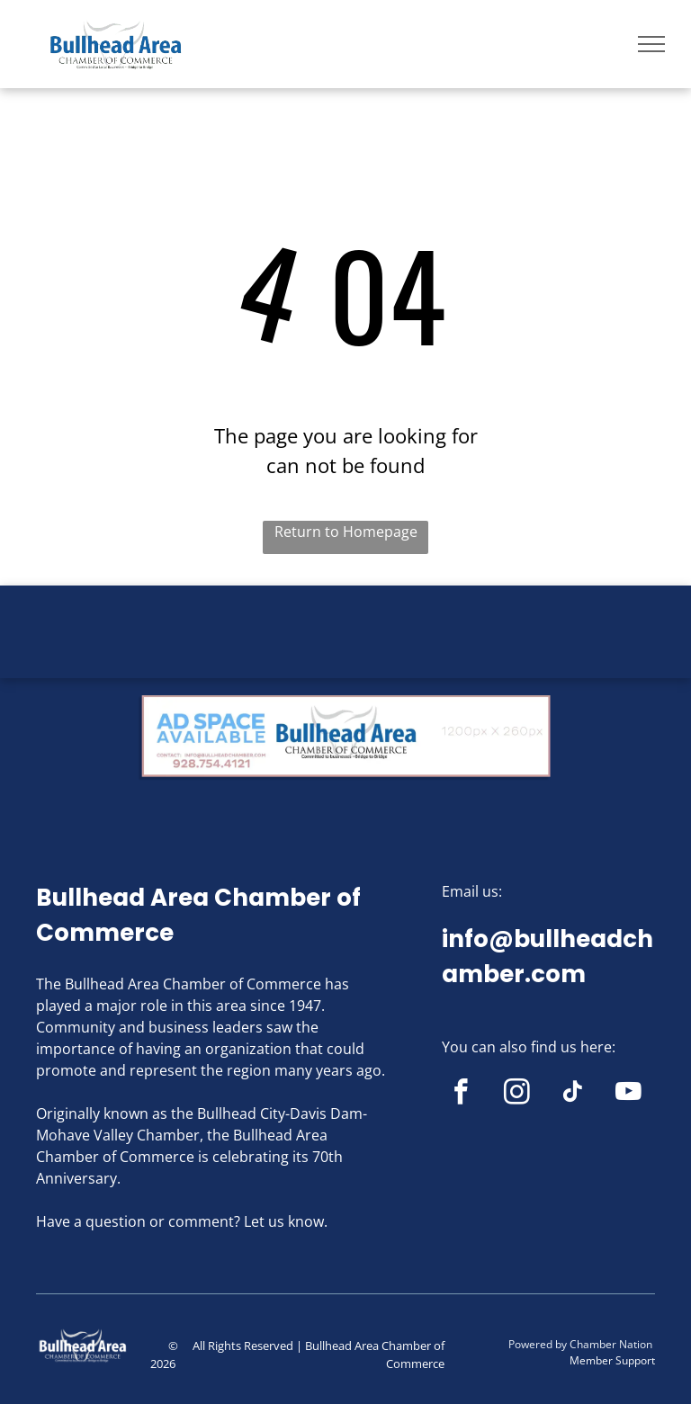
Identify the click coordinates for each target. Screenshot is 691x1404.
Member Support (612, 1360)
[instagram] (517, 1094)
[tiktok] (572, 1094)
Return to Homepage (345, 531)
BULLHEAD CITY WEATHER (345, 653)
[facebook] (461, 1094)
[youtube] (628, 1094)
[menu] (651, 44)
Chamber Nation (611, 1344)
